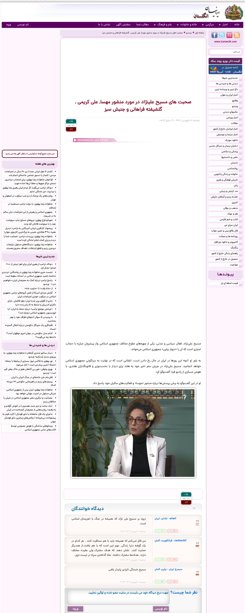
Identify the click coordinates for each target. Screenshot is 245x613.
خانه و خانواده (187, 25)
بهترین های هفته (45, 164)
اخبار (223, 25)
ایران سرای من (233, 226)
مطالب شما (142, 25)
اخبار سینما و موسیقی (229, 135)
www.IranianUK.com (225, 42)
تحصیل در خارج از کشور (228, 259)
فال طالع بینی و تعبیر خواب (226, 231)
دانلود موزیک (233, 141)
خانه (237, 25)
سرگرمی (208, 25)
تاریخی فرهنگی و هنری (229, 180)
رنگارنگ (236, 248)
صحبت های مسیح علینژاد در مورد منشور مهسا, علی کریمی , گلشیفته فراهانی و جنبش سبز (142, 33)
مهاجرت (236, 265)
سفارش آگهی (123, 25)
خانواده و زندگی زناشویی (228, 175)
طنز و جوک (234, 214)
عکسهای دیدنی (232, 112)
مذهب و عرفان (232, 209)
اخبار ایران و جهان (231, 95)
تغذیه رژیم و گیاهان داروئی (226, 197)
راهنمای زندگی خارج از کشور (226, 254)
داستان (236, 163)
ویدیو (188, 33)
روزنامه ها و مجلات (230, 237)
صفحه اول (199, 33)
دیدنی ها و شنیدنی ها (229, 84)
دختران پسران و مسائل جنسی (225, 146)
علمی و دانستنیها (231, 158)
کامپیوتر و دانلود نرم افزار (228, 242)
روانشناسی (234, 169)
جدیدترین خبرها (232, 78)
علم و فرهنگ (163, 25)
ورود (8, 25)
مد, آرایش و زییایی (230, 192)
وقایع (237, 101)
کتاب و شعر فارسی (231, 220)
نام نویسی (23, 25)
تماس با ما (104, 25)
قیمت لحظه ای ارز (231, 284)
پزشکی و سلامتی (231, 152)
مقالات (236, 124)
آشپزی (237, 203)
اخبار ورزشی (234, 118)
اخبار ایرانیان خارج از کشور (227, 129)
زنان (238, 186)
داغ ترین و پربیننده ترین (228, 90)
